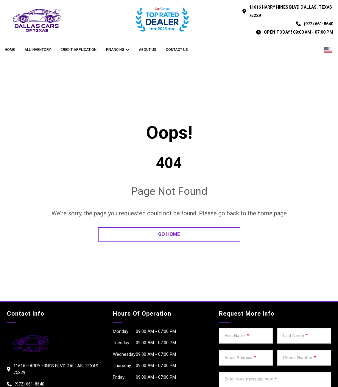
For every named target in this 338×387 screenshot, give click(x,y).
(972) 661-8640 (318, 23)
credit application (78, 50)
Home (10, 50)
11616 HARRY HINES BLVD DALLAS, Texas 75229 (290, 11)
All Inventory (37, 50)
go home (169, 234)
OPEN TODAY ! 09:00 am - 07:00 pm (298, 32)
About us (147, 50)
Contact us (177, 50)
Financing (115, 50)
